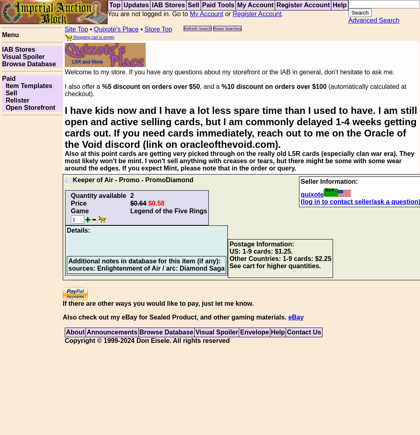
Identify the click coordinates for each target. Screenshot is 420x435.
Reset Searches (227, 28)
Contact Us (304, 332)
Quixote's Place (116, 29)
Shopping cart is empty (90, 37)
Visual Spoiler (23, 56)
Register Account (303, 5)
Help (340, 5)
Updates (136, 5)
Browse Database (29, 64)
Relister (16, 100)
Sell (193, 5)
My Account (255, 5)
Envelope (254, 332)
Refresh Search (197, 28)
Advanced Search (373, 20)
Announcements (112, 332)
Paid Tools (218, 5)
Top (115, 5)
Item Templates (27, 85)
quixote (326, 194)
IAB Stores (168, 5)
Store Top (158, 29)
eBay (295, 317)
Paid (9, 78)
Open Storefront (28, 107)
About (75, 332)
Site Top (76, 29)
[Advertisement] (32, 240)
